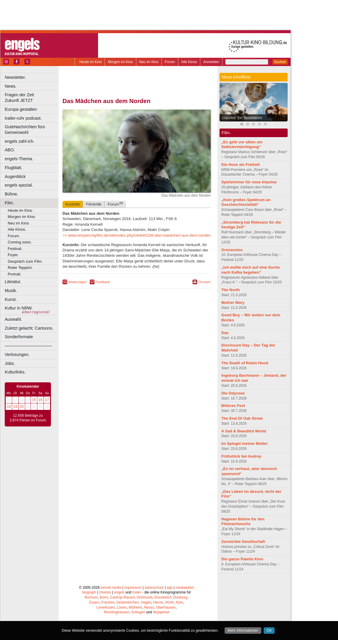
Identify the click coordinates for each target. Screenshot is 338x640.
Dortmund (144, 597)
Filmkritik (93, 204)
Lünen (121, 607)
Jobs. (10, 363)
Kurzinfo (72, 204)
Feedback (103, 282)
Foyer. (13, 255)
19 (15, 407)
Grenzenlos (232, 250)
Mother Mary (232, 302)
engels (119, 592)
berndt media (111, 588)
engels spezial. (19, 185)
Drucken (204, 282)
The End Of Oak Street (242, 418)
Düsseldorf (162, 597)
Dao (225, 333)
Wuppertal (161, 612)
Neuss (149, 607)
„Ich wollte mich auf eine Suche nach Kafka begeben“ (250, 270)
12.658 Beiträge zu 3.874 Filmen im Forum (27, 417)
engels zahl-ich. (19, 141)
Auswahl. (13, 319)
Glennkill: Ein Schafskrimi (242, 118)
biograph (89, 592)
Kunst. (11, 299)
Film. (9, 202)
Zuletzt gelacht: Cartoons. (29, 328)
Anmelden (211, 62)
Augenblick (15, 176)
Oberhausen (166, 607)
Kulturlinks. (15, 372)
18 (9, 407)
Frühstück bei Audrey (241, 456)
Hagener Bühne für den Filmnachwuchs (243, 521)
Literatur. (13, 281)
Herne (158, 602)
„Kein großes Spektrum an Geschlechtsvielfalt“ (245, 202)
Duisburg (180, 597)
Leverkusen (106, 607)
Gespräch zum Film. (25, 261)
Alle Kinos (189, 62)
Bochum (91, 597)
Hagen (146, 602)
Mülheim (135, 607)
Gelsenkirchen (127, 602)
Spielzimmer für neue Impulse (249, 182)
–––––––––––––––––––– (28, 345)
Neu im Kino (148, 62)
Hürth (169, 602)
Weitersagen (77, 282)
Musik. (11, 290)
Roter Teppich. (20, 267)
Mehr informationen (243, 630)
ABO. (10, 149)
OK (269, 630)
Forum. (14, 236)
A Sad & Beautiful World (243, 431)
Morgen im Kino (120, 62)
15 (34, 400)
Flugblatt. (13, 167)
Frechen (107, 602)
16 (40, 400)
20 (22, 407)
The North (230, 290)
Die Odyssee (233, 393)
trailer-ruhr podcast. (23, 118)
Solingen (138, 612)
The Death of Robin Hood (244, 363)
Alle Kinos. (17, 229)
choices (105, 592)
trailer (136, 592)
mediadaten (184, 588)
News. (11, 86)
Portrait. (14, 274)
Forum (170, 62)
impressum (133, 588)
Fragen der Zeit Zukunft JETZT (32, 97)
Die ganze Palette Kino (242, 559)
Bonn (104, 597)
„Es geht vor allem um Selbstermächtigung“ (241, 144)
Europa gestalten (21, 109)
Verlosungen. (17, 354)
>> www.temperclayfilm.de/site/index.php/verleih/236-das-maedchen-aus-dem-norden (137, 235)
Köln (179, 602)
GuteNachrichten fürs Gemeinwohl (25, 129)
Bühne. (11, 194)
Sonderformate (19, 336)
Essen (94, 602)
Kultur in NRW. (19, 308)
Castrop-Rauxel (122, 597)
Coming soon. (20, 242)
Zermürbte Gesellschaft (243, 541)
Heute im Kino (90, 62)
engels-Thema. (19, 158)
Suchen (280, 62)
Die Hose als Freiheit (240, 164)
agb (170, 588)
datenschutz (154, 588)
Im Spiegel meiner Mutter (244, 443)
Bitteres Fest (233, 405)
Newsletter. (15, 77)
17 (47, 400)
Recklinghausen (116, 612)
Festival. (15, 248)
